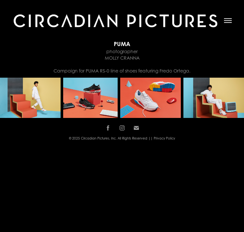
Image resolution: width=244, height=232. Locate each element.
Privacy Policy (164, 138)
